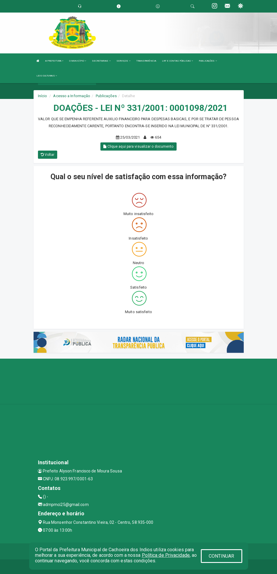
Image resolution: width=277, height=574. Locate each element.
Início (42, 96)
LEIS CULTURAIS (46, 75)
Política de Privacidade (166, 555)
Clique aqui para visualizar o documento (138, 146)
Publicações (106, 96)
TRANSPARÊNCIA (146, 61)
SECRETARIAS (101, 61)
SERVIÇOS (123, 61)
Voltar (48, 155)
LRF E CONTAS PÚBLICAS (177, 61)
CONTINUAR (221, 556)
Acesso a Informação (71, 96)
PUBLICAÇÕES (208, 61)
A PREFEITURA (54, 61)
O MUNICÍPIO (77, 61)
